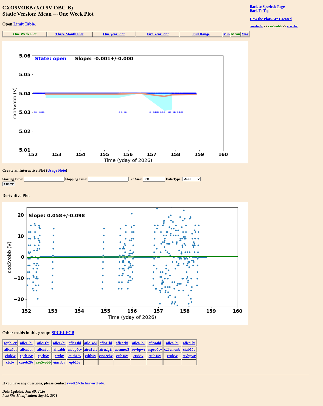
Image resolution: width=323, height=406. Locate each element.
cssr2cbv (106, 356)
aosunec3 (122, 349)
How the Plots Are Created (271, 19)
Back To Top (259, 11)
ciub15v (189, 349)
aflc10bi (26, 343)
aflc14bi (90, 343)
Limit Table (24, 24)
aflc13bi (75, 343)
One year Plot (114, 34)
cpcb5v (43, 356)
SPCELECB (63, 332)
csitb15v (74, 356)
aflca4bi (155, 343)
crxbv (59, 356)
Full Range (201, 34)
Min (226, 34)
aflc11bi (43, 343)
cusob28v (256, 26)
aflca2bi (122, 343)
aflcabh (59, 349)
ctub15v (155, 356)
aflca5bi (172, 343)
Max (245, 34)
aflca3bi (138, 343)
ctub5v (172, 356)
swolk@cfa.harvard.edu (85, 383)
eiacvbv (292, 26)
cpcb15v (26, 356)
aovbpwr (138, 349)
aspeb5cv (155, 349)
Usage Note (56, 170)
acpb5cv (10, 343)
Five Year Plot (158, 34)
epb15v (74, 362)
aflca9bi (43, 349)
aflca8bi (26, 349)
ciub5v (10, 356)
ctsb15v (122, 356)
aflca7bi (10, 349)
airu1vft (90, 349)
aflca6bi (189, 343)
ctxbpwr (189, 356)
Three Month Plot (69, 34)
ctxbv (10, 362)
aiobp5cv (75, 349)
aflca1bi (106, 343)
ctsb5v (138, 356)
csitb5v (90, 356)
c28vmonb (172, 349)
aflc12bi (59, 343)
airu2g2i (105, 349)
